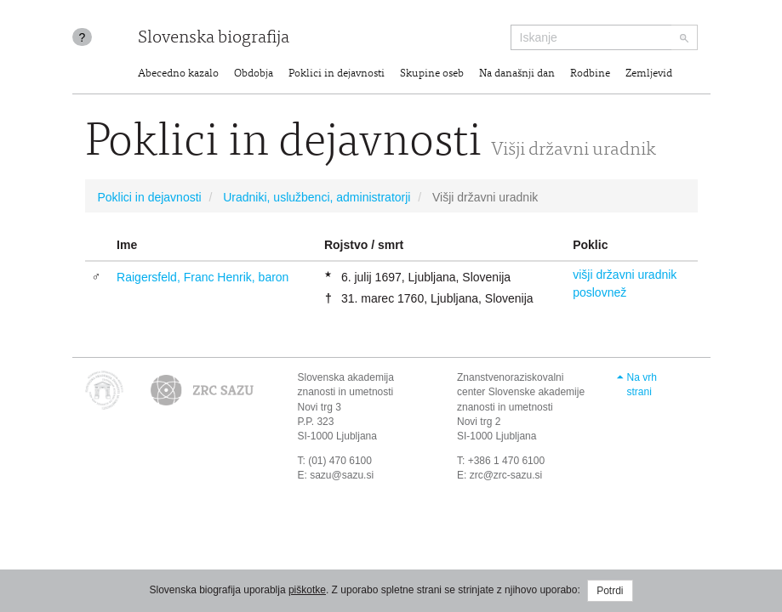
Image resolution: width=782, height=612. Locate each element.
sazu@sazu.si (342, 475)
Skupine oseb (432, 74)
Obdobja (253, 74)
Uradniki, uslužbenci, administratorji (316, 197)
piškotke (307, 590)
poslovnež (599, 292)
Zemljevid (648, 74)
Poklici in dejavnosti (336, 74)
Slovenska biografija (213, 39)
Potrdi (609, 591)
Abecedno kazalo (178, 74)
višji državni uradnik (624, 274)
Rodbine (590, 74)
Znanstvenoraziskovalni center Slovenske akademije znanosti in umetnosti (521, 391)
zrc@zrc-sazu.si (506, 475)
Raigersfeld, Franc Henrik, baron (202, 277)
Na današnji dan (517, 74)
